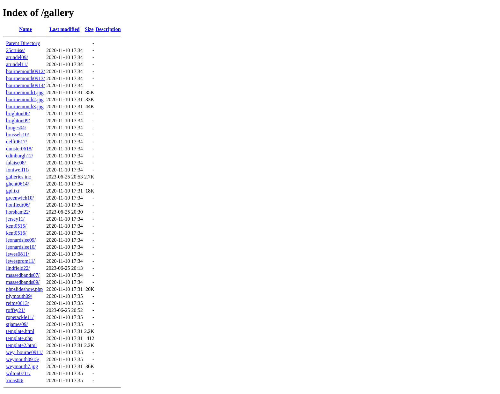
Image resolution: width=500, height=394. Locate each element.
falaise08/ (16, 162)
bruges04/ (16, 127)
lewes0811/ (17, 254)
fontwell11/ (17, 169)
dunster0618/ (19, 148)
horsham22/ (18, 212)
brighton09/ (18, 120)
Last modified (64, 29)
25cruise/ (15, 50)
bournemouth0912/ (25, 71)
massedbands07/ (23, 275)
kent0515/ (16, 226)
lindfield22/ (18, 268)
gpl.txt (12, 190)
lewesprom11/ (20, 261)
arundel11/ (17, 64)
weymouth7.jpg (22, 366)
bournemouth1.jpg (25, 92)
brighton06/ (18, 113)
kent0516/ (16, 233)
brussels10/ (17, 134)
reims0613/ (17, 303)
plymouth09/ (19, 296)
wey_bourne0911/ (24, 352)
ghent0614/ (17, 183)
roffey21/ (15, 310)
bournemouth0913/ (25, 78)
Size (89, 29)
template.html (20, 331)
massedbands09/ (23, 282)
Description (108, 29)
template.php (19, 338)
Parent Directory (23, 43)
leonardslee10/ (21, 247)
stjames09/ (17, 324)
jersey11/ (15, 219)
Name (25, 29)
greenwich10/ (20, 198)
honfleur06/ (18, 205)
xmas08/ (14, 380)
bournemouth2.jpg (25, 99)
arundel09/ (17, 57)
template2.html (21, 345)
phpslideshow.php (24, 289)
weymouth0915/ (22, 359)
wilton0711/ (18, 373)
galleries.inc (18, 176)
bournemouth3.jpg (25, 106)
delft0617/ (16, 141)
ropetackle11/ (19, 317)
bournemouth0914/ (25, 85)
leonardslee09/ (21, 240)
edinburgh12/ (19, 155)
